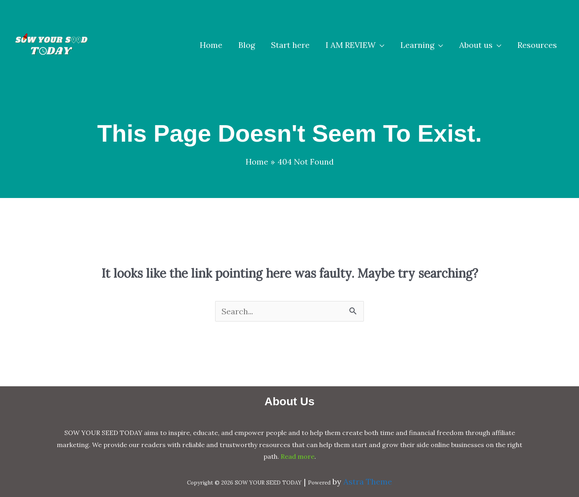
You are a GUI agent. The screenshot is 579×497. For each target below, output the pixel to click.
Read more (297, 456)
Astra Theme (367, 481)
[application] (380, 45)
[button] (355, 45)
